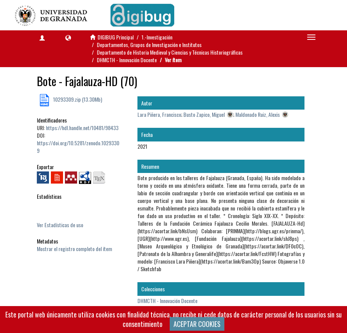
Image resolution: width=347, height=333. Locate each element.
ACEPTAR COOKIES (197, 324)
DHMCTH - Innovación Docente (127, 60)
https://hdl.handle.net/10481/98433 (82, 128)
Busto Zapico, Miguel (204, 114)
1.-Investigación (157, 37)
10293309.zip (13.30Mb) (77, 99)
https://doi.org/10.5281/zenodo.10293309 (78, 146)
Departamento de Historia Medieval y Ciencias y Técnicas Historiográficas (170, 52)
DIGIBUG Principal (116, 37)
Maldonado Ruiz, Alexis (257, 114)
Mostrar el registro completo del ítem (74, 249)
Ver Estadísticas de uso (60, 225)
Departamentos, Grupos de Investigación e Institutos (149, 45)
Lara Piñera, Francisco (159, 114)
